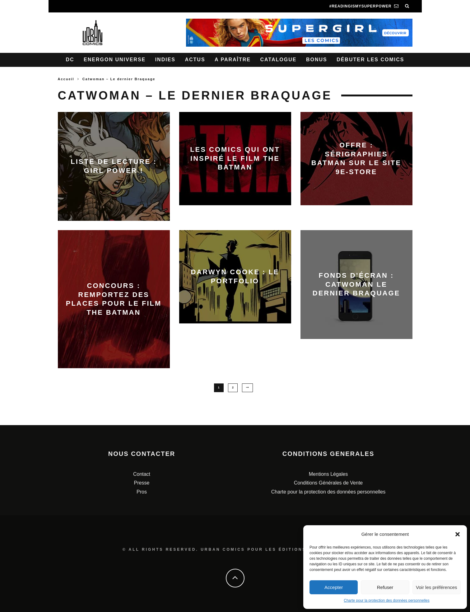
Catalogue (278, 59)
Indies (165, 59)
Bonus (316, 59)
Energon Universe (115, 59)
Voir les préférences (436, 587)
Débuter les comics (370, 59)
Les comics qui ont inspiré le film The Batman (235, 158)
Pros (142, 491)
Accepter (333, 587)
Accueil (66, 79)
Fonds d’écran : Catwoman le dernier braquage (356, 284)
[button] (457, 534)
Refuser (385, 587)
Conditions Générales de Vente (328, 482)
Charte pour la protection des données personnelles (387, 600)
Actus (195, 59)
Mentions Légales (328, 473)
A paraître (233, 59)
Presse (142, 482)
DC (70, 59)
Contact (141, 473)
